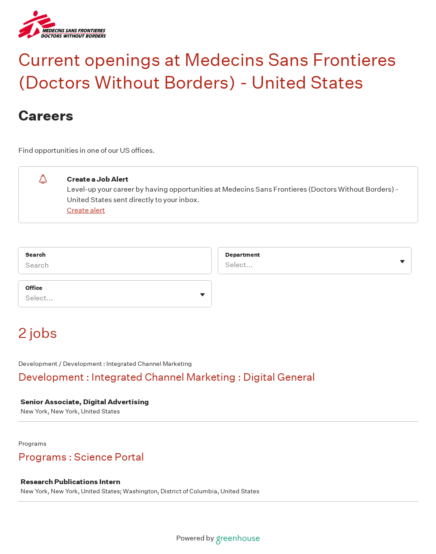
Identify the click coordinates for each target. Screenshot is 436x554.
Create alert (86, 210)
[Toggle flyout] (402, 261)
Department (242, 254)
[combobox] (226, 265)
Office (33, 288)
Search (35, 254)
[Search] (114, 266)
